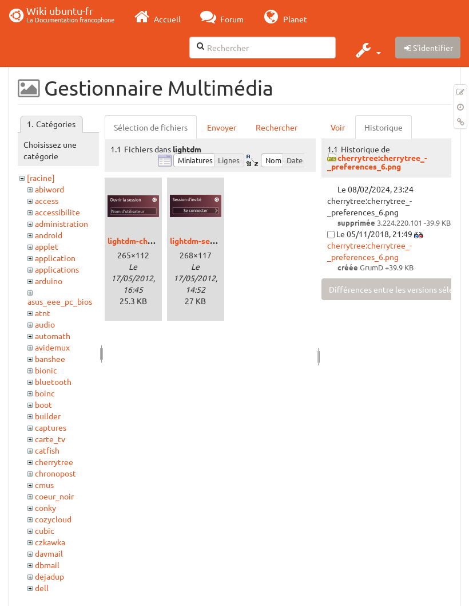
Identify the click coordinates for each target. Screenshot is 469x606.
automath (52, 335)
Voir (338, 127)
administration (61, 223)
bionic (46, 370)
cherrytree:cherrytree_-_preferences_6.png (377, 161)
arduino (48, 281)
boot (43, 404)
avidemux (52, 347)
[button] (366, 49)
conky (45, 507)
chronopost (55, 473)
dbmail (47, 565)
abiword (49, 189)
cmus (44, 484)
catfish (47, 450)
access (46, 200)
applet (46, 246)
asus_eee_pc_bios (59, 301)
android (48, 235)
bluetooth (53, 381)
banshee (50, 358)
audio (45, 324)
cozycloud (53, 519)
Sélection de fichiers (151, 127)
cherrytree (54, 462)
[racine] (41, 177)
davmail (49, 553)
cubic (44, 530)
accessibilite (57, 212)
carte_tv (50, 439)
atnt (42, 313)
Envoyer (221, 127)
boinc (45, 393)
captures (50, 427)
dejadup (49, 576)
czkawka (50, 542)
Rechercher (276, 127)
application (55, 258)
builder (48, 416)
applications (57, 269)
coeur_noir (54, 496)
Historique (383, 127)
